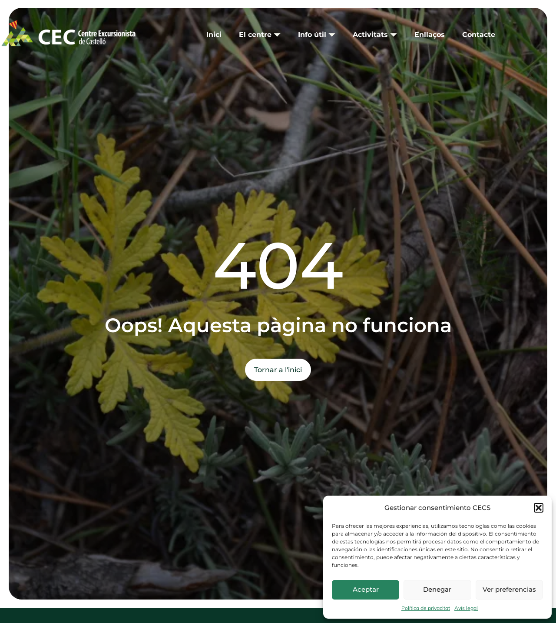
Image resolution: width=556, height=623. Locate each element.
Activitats (375, 34)
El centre (260, 34)
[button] (538, 507)
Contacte (478, 34)
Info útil (316, 34)
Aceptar (366, 589)
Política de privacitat (425, 608)
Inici (214, 34)
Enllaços (429, 34)
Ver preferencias (509, 589)
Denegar (437, 589)
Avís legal (466, 608)
